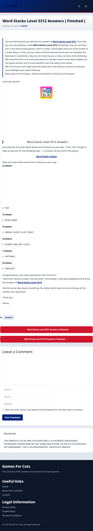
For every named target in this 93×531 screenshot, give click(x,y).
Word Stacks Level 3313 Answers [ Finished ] (45, 339)
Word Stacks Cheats (46, 156)
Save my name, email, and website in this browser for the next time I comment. (44, 409)
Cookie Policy (8, 511)
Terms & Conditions (12, 515)
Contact (6, 494)
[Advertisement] (46, 119)
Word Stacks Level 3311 (64, 41)
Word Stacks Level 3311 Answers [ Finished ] (48, 329)
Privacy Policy (8, 507)
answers (9, 317)
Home (5, 486)
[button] (79, 6)
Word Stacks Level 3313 (30, 282)
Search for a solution (12, 490)
